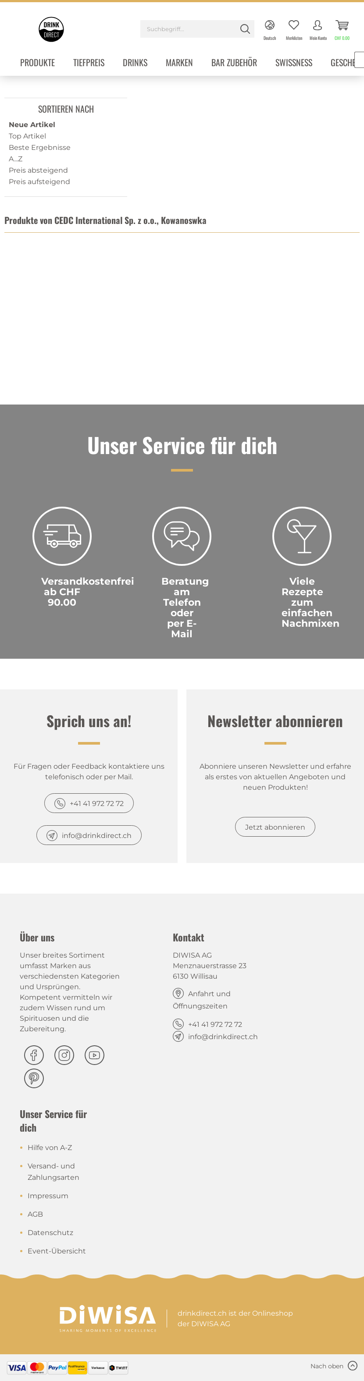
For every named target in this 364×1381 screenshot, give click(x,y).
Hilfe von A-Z (50, 1147)
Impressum (48, 1196)
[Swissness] (293, 63)
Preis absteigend (38, 170)
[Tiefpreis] (89, 63)
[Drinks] (135, 63)
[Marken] (179, 63)
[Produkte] (37, 63)
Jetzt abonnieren (275, 827)
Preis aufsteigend (39, 182)
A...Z (15, 159)
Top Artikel (27, 136)
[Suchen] (245, 29)
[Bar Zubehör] (234, 63)
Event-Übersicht (57, 1251)
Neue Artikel (32, 125)
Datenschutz (50, 1232)
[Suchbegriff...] (197, 29)
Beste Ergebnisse (40, 147)
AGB (35, 1214)
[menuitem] (197, 30)
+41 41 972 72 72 (97, 803)
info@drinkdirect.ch (97, 835)
